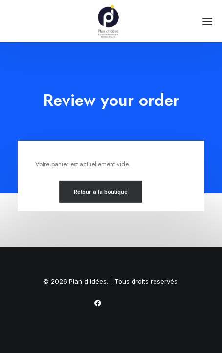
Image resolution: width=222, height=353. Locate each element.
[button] (207, 21)
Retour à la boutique (100, 191)
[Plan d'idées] (111, 21)
